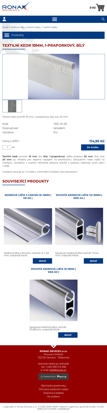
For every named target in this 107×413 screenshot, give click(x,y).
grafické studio (88, 407)
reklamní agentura (69, 407)
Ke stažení (53, 396)
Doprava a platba (53, 393)
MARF (55, 407)
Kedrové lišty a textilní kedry (26, 27)
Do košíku (93, 147)
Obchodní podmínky (53, 386)
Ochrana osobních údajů (53, 389)
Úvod (5, 27)
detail (42, 261)
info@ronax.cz (57, 370)
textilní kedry (50, 27)
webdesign (64, 409)
